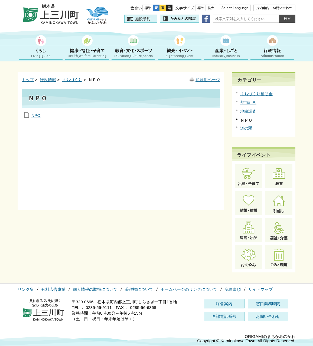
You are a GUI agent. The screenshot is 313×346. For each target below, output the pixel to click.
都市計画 (248, 102)
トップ (28, 79)
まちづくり (72, 79)
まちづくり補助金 (256, 93)
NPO (36, 115)
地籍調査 (248, 111)
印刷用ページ (207, 79)
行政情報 (48, 79)
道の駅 (246, 128)
